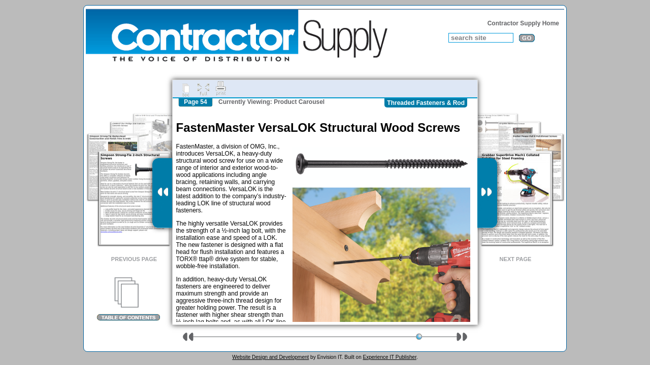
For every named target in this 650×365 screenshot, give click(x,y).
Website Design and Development (270, 357)
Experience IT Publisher (389, 357)
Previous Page (134, 259)
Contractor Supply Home (523, 23)
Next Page (516, 259)
